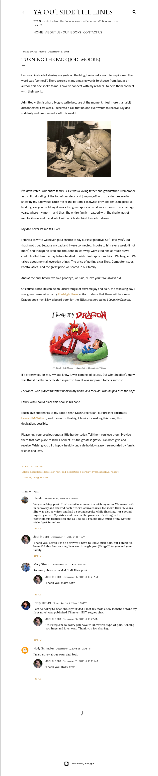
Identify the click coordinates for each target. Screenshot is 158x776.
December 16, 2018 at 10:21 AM (80, 576)
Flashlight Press (68, 294)
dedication (73, 471)
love (45, 477)
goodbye (104, 471)
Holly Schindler (43, 648)
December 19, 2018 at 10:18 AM (80, 660)
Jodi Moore (41, 537)
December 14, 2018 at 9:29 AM (60, 498)
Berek (37, 498)
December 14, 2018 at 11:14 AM (68, 536)
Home (38, 32)
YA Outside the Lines (73, 12)
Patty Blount (42, 603)
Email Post (37, 466)
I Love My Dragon (31, 477)
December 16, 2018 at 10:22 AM (80, 618)
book (47, 471)
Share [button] (24, 466)
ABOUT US (52, 32)
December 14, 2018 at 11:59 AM (69, 564)
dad (64, 471)
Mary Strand (41, 564)
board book (36, 471)
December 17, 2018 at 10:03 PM (74, 648)
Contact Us (92, 32)
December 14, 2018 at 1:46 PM (70, 602)
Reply (37, 528)
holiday (115, 471)
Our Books (72, 32)
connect (55, 471)
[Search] (134, 11)
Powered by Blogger (79, 763)
